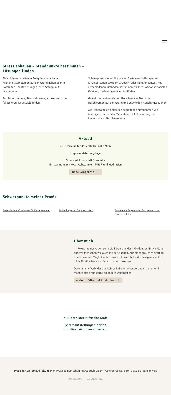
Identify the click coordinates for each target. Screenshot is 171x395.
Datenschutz (95, 378)
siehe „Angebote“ (84, 172)
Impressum (75, 378)
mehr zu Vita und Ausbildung (96, 280)
